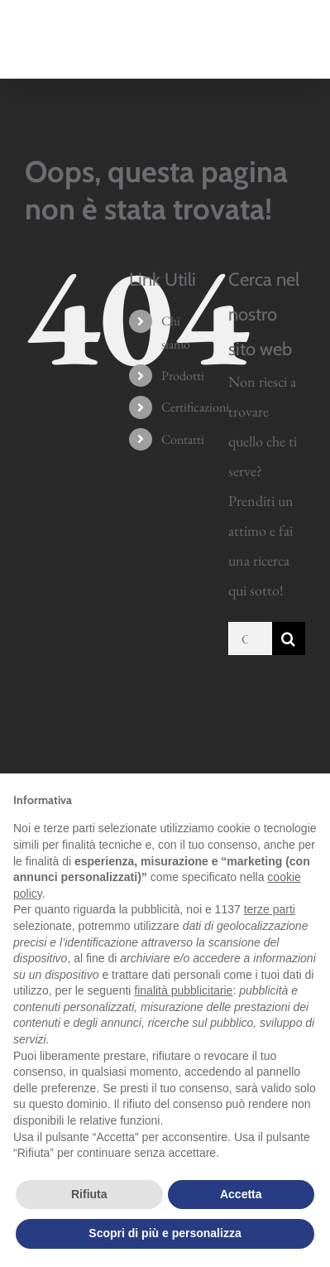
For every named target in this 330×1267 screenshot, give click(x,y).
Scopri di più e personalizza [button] (164, 1233)
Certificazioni (195, 407)
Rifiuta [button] (89, 1194)
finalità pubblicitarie (183, 990)
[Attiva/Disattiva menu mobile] (296, 49)
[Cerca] (288, 638)
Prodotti (182, 375)
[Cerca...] (250, 638)
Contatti (182, 439)
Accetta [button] (241, 1194)
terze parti (269, 909)
